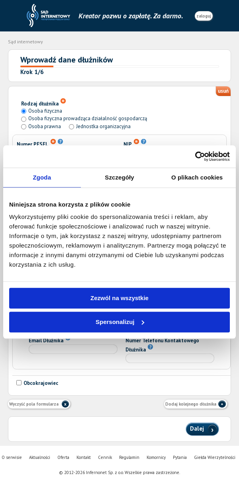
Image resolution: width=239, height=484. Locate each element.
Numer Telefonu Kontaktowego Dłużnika (162, 345)
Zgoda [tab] (42, 177)
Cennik (105, 457)
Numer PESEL (40, 143)
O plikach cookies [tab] (197, 177)
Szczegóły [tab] (119, 177)
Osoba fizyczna (45, 110)
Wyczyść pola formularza (34, 404)
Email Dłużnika (50, 339)
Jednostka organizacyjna (103, 126)
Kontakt (83, 457)
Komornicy (156, 457)
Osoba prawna (44, 126)
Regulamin (129, 457)
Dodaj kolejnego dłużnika (190, 404)
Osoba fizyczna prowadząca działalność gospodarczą (87, 118)
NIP (134, 143)
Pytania (180, 457)
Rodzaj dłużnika (43, 102)
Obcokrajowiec (37, 383)
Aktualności (39, 457)
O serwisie (12, 457)
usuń (223, 91)
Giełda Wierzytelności (214, 457)
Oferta (63, 457)
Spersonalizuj (120, 321)
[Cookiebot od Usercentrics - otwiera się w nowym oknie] (195, 156)
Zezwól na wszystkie (119, 298)
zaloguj (203, 16)
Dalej (198, 428)
